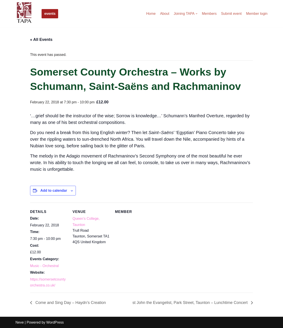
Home (151, 13)
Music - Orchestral (44, 266)
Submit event (231, 13)
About (164, 13)
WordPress (55, 322)
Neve (19, 322)
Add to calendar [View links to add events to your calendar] (53, 190)
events (49, 13)
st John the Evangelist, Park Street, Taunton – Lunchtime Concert (190, 302)
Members (209, 13)
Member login (257, 13)
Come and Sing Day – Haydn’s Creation (70, 302)
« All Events (41, 39)
